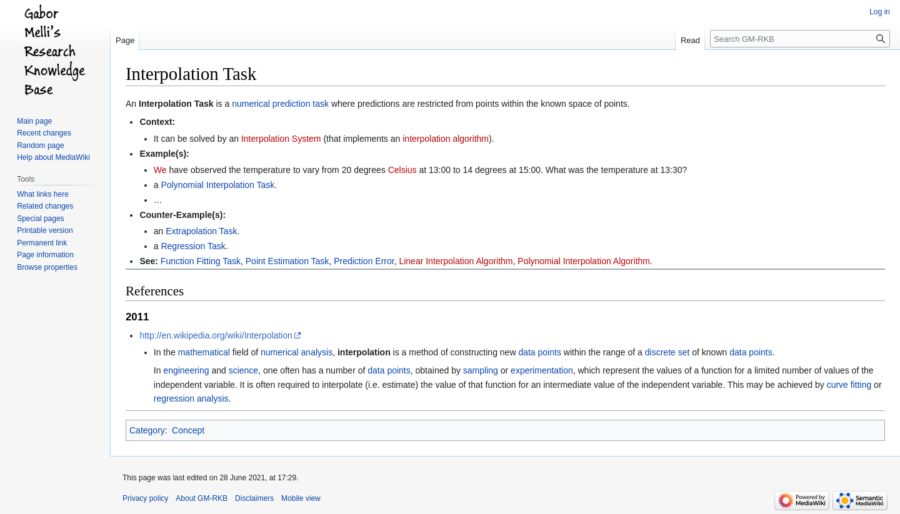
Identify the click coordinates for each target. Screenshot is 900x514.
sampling (480, 370)
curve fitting (849, 385)
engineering (186, 370)
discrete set (667, 352)
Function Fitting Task (201, 261)
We (160, 170)
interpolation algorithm (445, 139)
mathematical (204, 352)
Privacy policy (145, 498)
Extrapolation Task (201, 231)
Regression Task (193, 246)
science (243, 370)
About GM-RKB (202, 498)
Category (147, 430)
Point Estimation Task (287, 261)
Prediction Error (364, 261)
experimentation (542, 370)
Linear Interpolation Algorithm (455, 261)
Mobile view (301, 498)
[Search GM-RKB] (800, 38)
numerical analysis (296, 352)
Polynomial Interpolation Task (217, 185)
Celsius (402, 170)
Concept (188, 430)
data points (539, 352)
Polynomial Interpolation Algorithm (584, 261)
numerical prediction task (280, 104)
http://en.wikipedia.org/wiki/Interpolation (215, 335)
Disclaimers (254, 498)
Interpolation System (281, 139)
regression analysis (191, 398)
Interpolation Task (176, 104)
